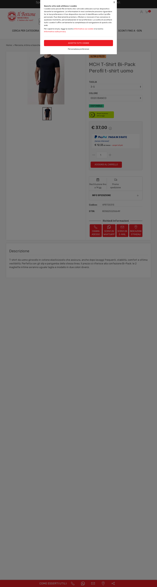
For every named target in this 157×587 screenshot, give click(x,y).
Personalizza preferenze (78, 49)
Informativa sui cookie (83, 29)
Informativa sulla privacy (55, 31)
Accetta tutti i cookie (78, 43)
